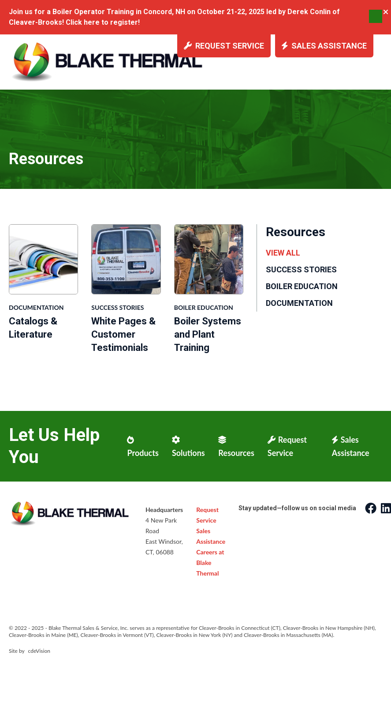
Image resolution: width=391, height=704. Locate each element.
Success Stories (117, 307)
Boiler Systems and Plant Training (207, 334)
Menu (375, 16)
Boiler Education (203, 307)
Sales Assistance (324, 45)
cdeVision (39, 651)
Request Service (224, 45)
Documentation (36, 307)
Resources (236, 447)
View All (283, 252)
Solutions (188, 447)
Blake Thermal (108, 61)
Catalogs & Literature (33, 328)
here (92, 22)
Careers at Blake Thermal (210, 562)
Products (142, 447)
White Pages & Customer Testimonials (123, 334)
